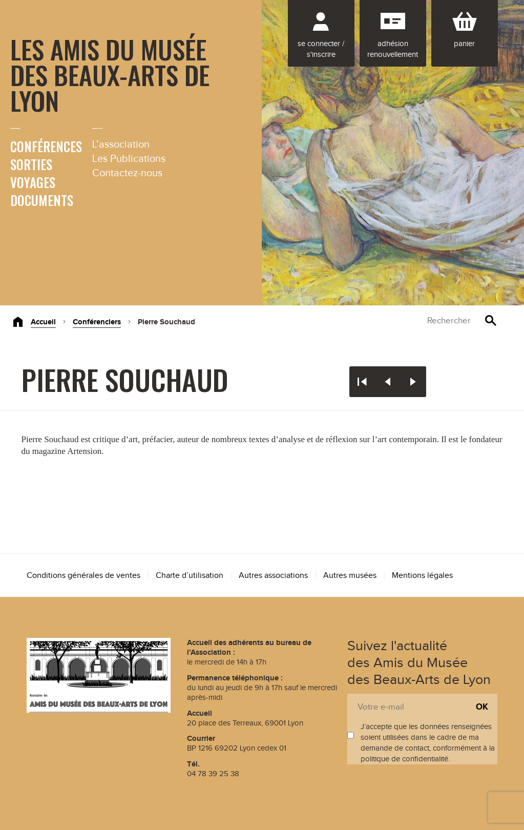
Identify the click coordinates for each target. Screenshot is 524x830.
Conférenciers (97, 322)
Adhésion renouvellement (392, 49)
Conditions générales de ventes (83, 575)
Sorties (31, 164)
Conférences (46, 146)
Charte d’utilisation (189, 575)
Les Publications (128, 159)
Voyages (32, 182)
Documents (41, 200)
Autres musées (349, 575)
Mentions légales (422, 575)
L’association (121, 144)
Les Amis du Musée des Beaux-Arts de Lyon (109, 74)
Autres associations (273, 575)
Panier (464, 43)
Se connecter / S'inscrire (321, 49)
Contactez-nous (127, 173)
